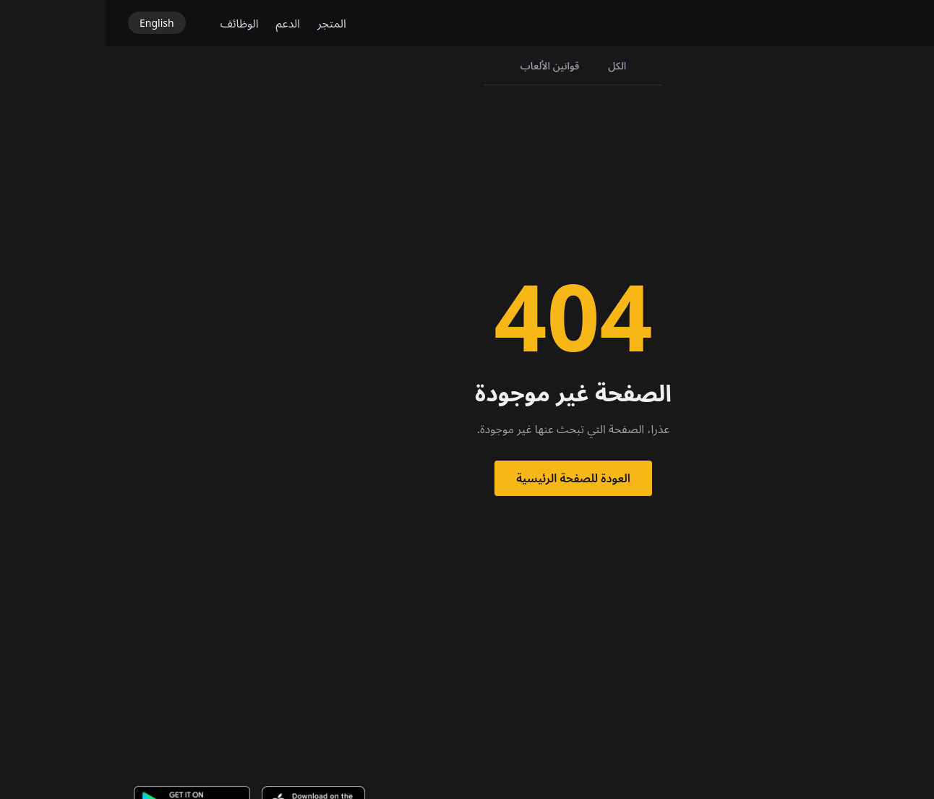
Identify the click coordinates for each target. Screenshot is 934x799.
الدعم (182, 23)
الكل (511, 65)
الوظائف (133, 23)
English (50, 23)
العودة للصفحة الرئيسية (467, 478)
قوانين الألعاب (444, 65)
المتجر (225, 23)
